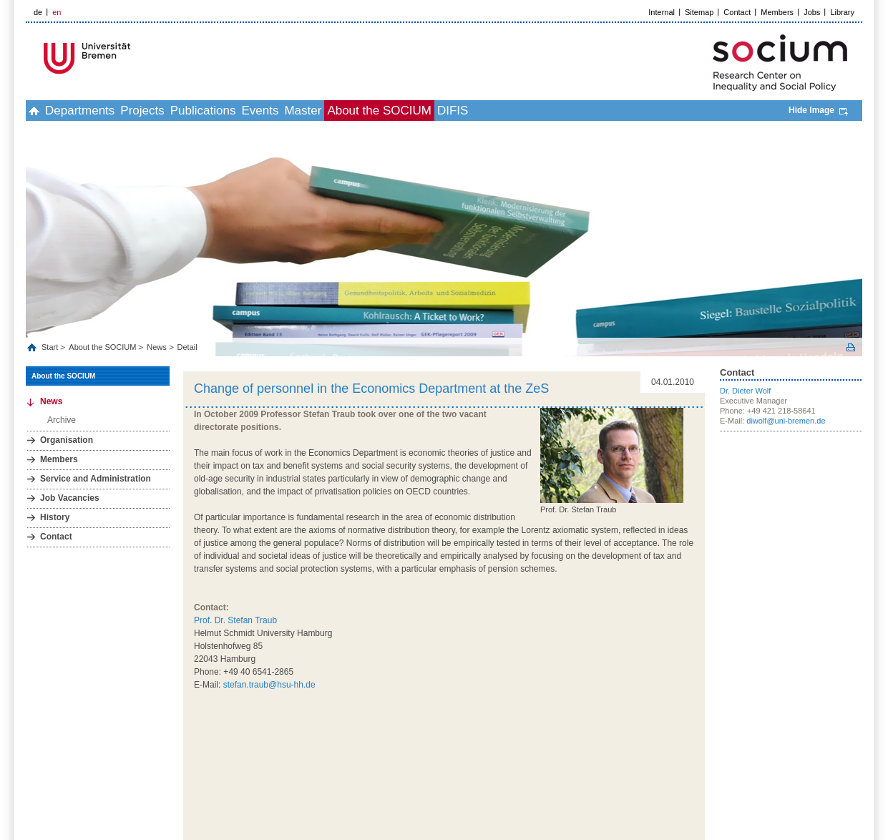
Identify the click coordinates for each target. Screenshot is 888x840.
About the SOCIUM (481, 110)
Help (794, 755)
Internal (661, 12)
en (56, 12)
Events (330, 110)
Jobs (812, 12)
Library (842, 12)
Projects (181, 110)
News (157, 347)
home (42, 110)
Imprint (713, 755)
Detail (187, 347)
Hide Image (811, 110)
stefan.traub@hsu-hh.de (269, 685)
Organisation (66, 440)
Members (777, 12)
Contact (737, 12)
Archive (61, 420)
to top (695, 730)
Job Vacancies (69, 498)
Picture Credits (837, 755)
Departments (103, 110)
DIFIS (570, 110)
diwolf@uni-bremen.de (785, 420)
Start (51, 347)
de (38, 12)
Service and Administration (95, 479)
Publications (258, 110)
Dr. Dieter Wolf (745, 390)
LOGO (135, 58)
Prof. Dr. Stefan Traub (235, 620)
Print (850, 347)
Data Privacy (755, 755)
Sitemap (699, 12)
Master (389, 110)
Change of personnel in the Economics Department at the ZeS (371, 388)
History (54, 517)
